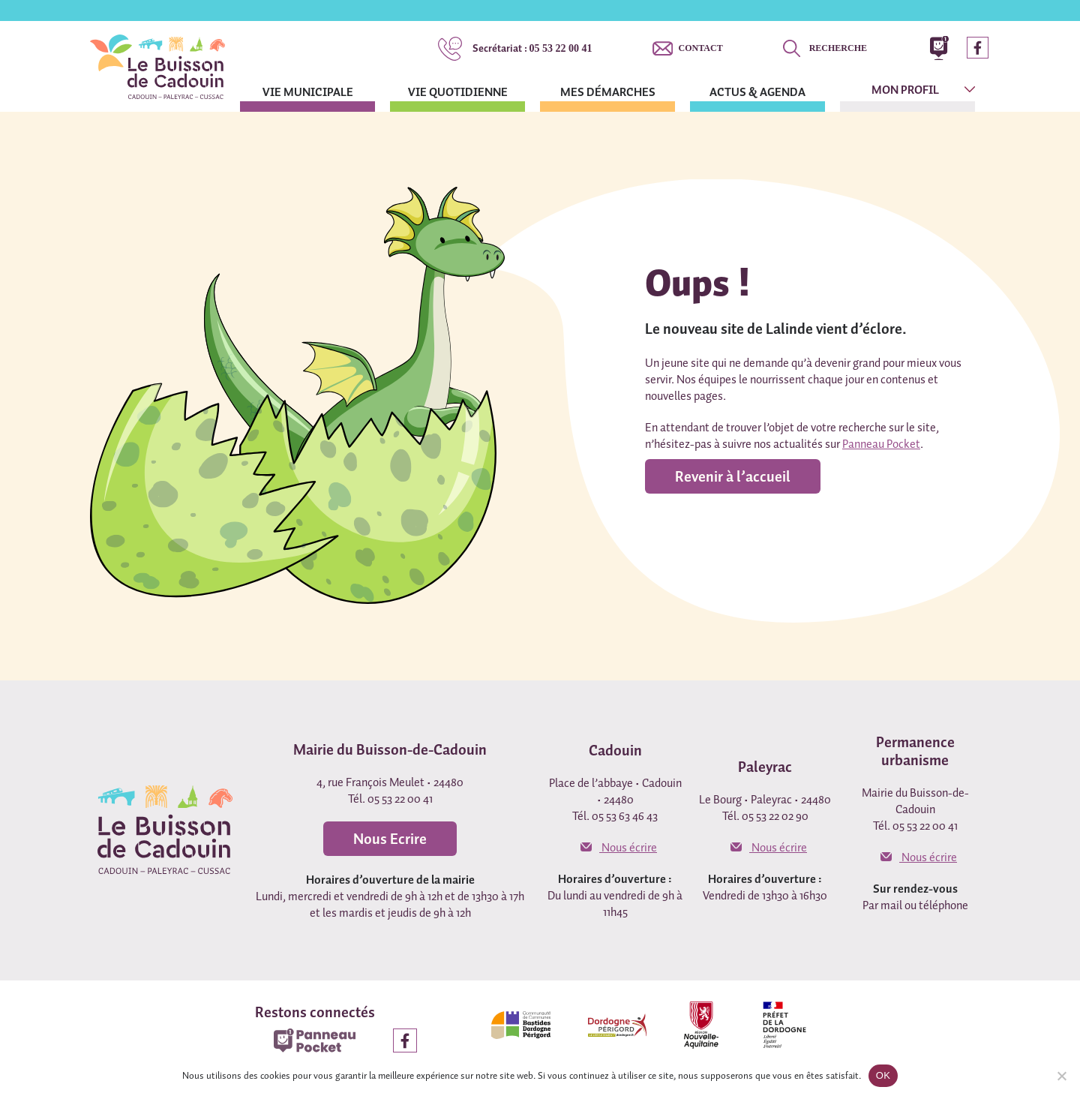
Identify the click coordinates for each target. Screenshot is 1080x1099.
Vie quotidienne (458, 91)
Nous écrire (618, 847)
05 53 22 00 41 (532, 48)
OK (883, 1075)
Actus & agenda (758, 91)
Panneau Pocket (881, 443)
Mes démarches (608, 91)
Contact (701, 48)
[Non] (1061, 1075)
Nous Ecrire (390, 838)
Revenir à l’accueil (732, 476)
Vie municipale (307, 91)
